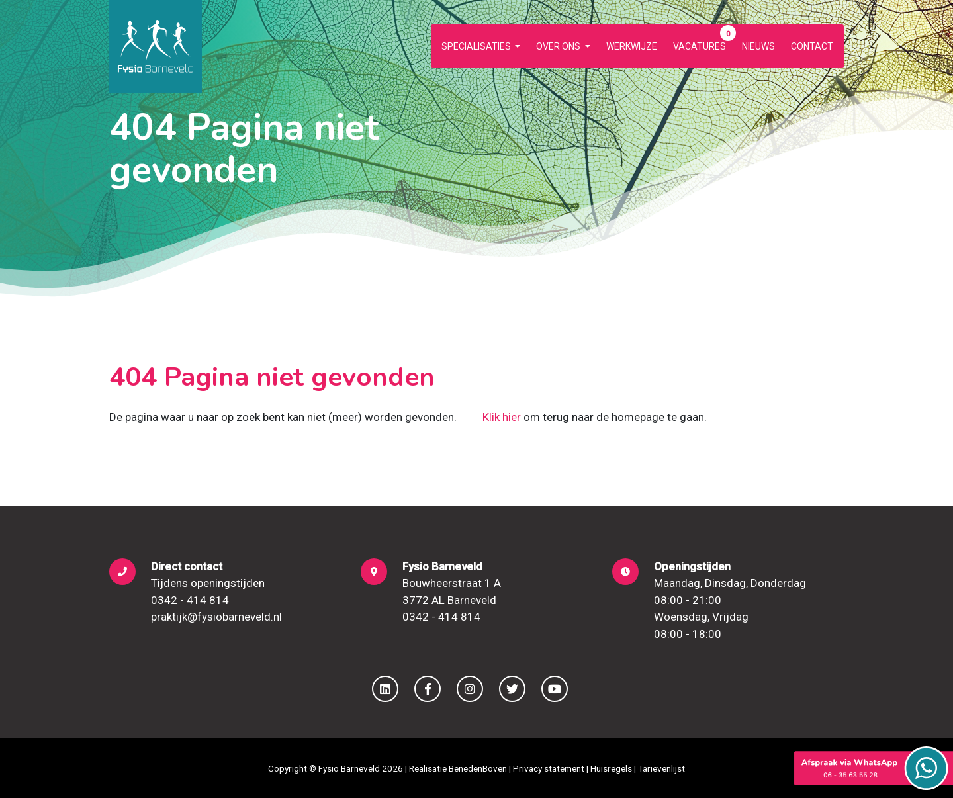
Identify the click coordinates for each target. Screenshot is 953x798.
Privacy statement (548, 768)
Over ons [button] (559, 46)
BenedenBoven (478, 768)
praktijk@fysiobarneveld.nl (216, 616)
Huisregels (611, 768)
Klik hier (501, 416)
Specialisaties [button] (477, 46)
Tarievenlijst (661, 768)
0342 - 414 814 (190, 600)
